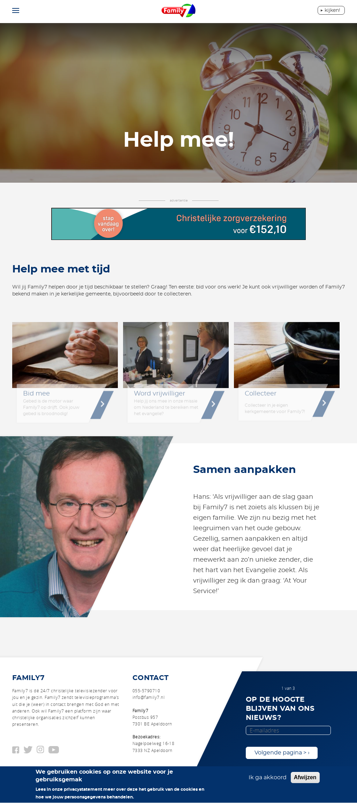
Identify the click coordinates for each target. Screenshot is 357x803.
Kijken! (332, 10)
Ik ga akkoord (268, 780)
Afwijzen (305, 780)
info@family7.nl (148, 697)
